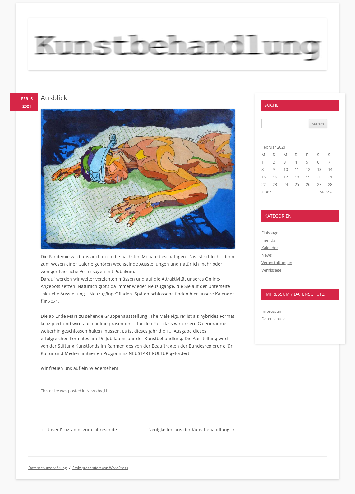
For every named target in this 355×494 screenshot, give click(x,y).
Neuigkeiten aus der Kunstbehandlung (191, 430)
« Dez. (266, 192)
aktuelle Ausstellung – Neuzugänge (79, 294)
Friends (268, 240)
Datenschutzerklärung (47, 467)
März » (326, 192)
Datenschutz (273, 318)
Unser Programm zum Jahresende (79, 430)
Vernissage (271, 270)
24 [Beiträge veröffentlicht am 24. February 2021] (286, 184)
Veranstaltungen (276, 262)
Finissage (269, 233)
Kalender (269, 247)
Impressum (272, 311)
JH (105, 390)
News (91, 390)
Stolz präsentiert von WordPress (100, 467)
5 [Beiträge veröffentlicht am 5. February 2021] (307, 162)
